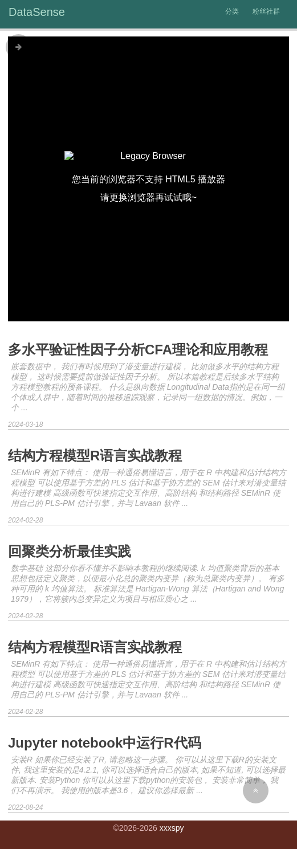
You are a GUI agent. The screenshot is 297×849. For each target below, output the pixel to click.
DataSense (37, 12)
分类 (232, 11)
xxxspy (172, 827)
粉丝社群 (266, 11)
